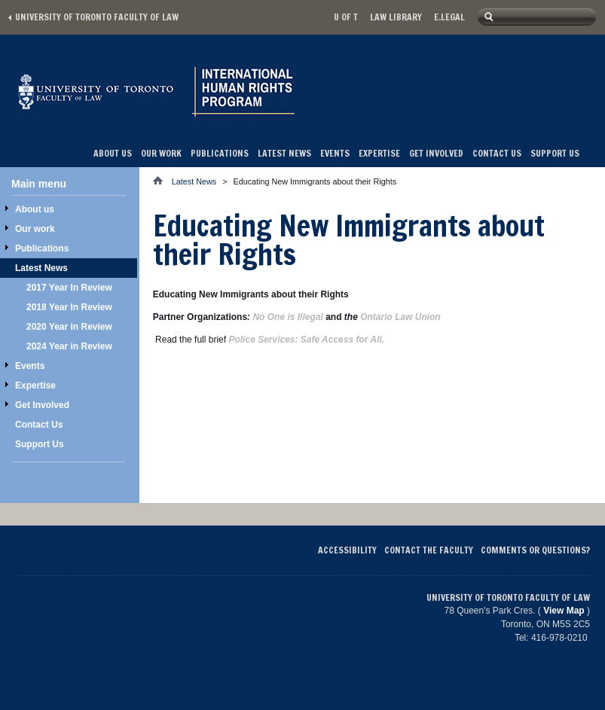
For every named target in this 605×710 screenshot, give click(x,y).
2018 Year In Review (69, 307)
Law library (396, 17)
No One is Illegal (287, 317)
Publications (220, 153)
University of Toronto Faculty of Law (97, 17)
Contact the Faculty (428, 550)
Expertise (379, 153)
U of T (346, 17)
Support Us (554, 153)
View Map (563, 610)
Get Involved (436, 153)
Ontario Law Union (400, 317)
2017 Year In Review (69, 287)
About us (112, 153)
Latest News (284, 153)
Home (162, 180)
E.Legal (449, 17)
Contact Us (496, 153)
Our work (161, 153)
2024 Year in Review (69, 346)
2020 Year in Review (69, 326)
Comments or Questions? (535, 550)
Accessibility (347, 550)
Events (335, 153)
